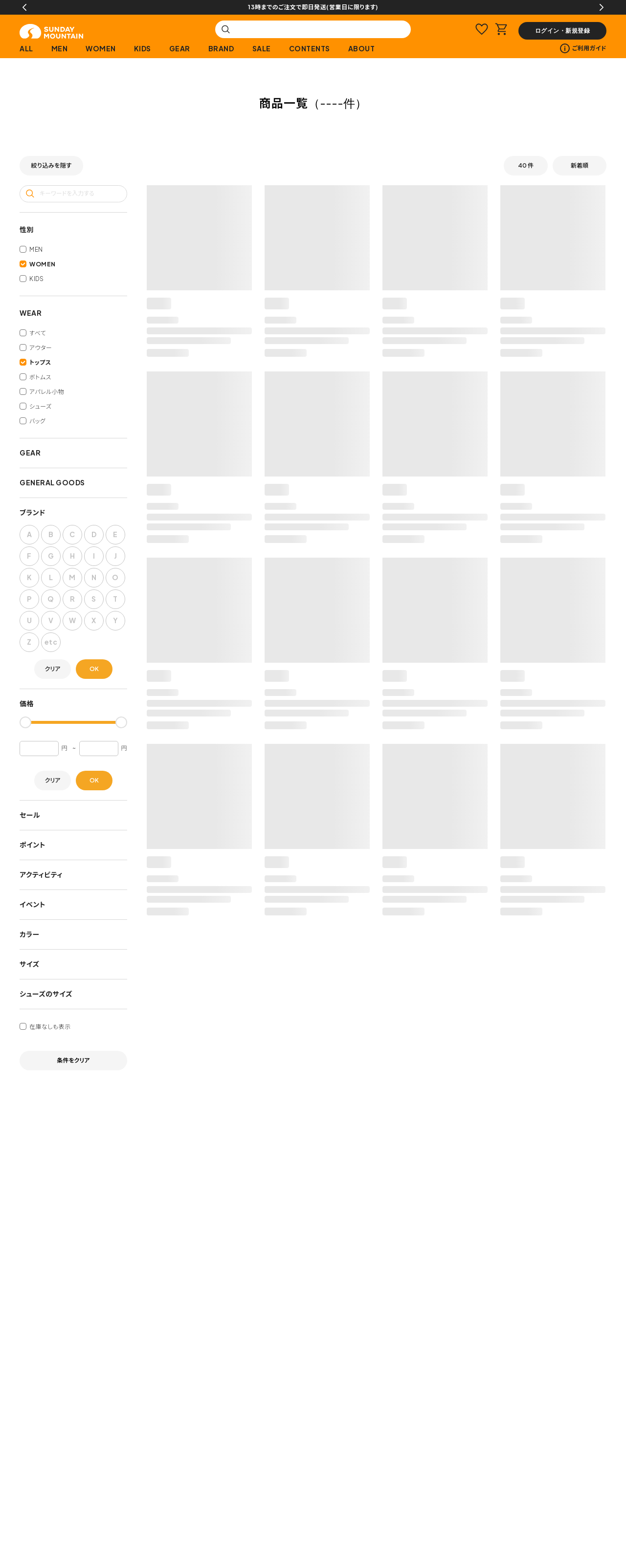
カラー (30, 934)
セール (30, 814)
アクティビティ (41, 874)
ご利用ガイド (583, 48)
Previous (24, 7)
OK (94, 669)
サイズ (30, 963)
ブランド (32, 512)
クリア (53, 669)
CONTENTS (309, 48)
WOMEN (101, 48)
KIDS (142, 48)
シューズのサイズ (46, 993)
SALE (261, 48)
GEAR (179, 48)
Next (601, 7)
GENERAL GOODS (52, 482)
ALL (26, 48)
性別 (27, 229)
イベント (32, 904)
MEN (59, 48)
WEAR (31, 312)
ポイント (32, 844)
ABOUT (361, 48)
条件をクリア (73, 1060)
